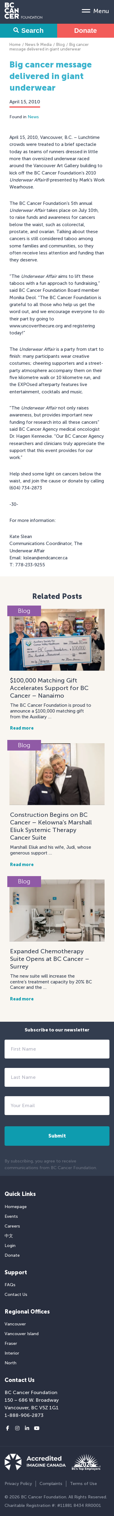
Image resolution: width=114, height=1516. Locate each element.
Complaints (51, 1483)
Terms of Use (83, 1483)
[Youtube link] (37, 1428)
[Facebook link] (8, 1428)
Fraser (11, 1343)
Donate (85, 30)
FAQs (10, 1284)
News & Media (38, 44)
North (10, 1363)
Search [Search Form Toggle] (28, 30)
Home (15, 44)
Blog (60, 44)
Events (11, 1216)
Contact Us (16, 1294)
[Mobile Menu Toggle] (95, 11)
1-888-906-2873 (24, 1415)
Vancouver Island (22, 1333)
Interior (12, 1353)
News (33, 116)
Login (10, 1245)
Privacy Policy (18, 1483)
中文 (9, 1235)
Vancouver (15, 1324)
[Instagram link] (17, 1428)
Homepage (16, 1206)
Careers (12, 1226)
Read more (22, 728)
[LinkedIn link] (27, 1428)
